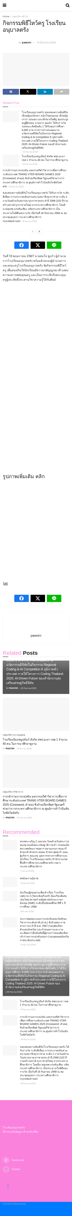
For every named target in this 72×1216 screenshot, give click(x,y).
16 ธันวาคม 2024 (28, 945)
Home (6, 16)
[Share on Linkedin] (45, 92)
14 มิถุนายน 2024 (46, 42)
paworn (26, 42)
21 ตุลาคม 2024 (27, 883)
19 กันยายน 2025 (29, 164)
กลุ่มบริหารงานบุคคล (14, 735)
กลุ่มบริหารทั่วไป (20, 16)
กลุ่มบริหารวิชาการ (13, 792)
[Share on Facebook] (11, 92)
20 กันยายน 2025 (30, 152)
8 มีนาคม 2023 (27, 911)
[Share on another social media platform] (61, 92)
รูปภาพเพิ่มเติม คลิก (24, 476)
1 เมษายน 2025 (27, 871)
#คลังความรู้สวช (29, 878)
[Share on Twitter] (28, 92)
